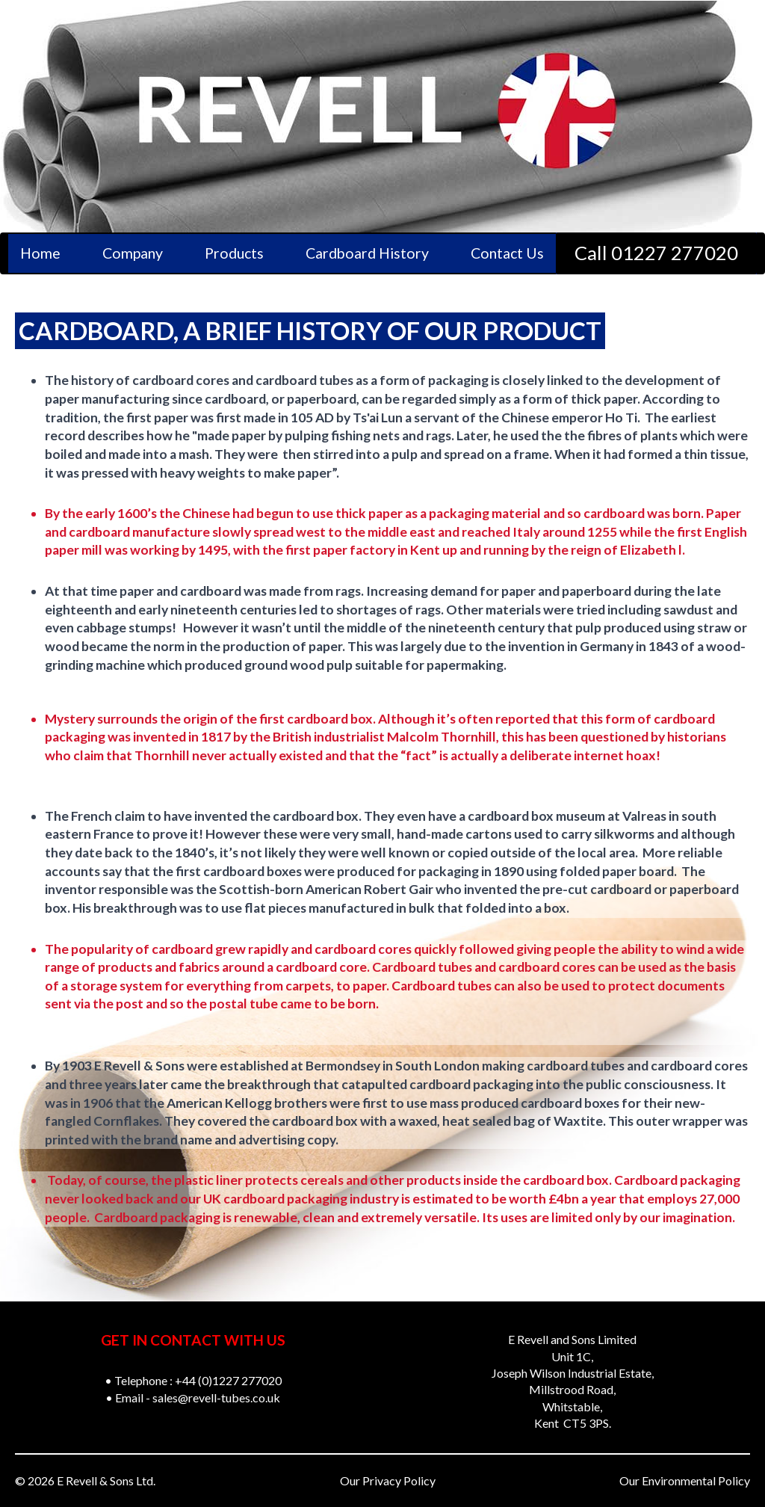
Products (234, 253)
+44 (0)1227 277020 (228, 1380)
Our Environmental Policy (684, 1480)
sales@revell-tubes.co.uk (216, 1397)
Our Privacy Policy (388, 1480)
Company (132, 253)
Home (40, 253)
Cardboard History (367, 253)
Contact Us (507, 253)
